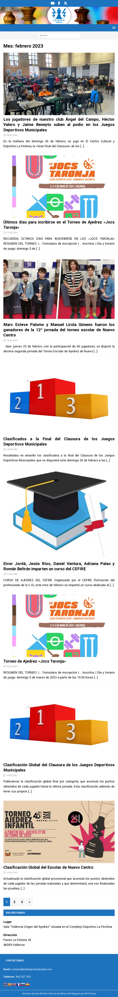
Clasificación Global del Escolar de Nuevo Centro (48, 867)
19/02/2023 (12, 775)
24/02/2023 (12, 340)
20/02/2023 (12, 666)
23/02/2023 (12, 574)
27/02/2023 (12, 232)
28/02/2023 (12, 135)
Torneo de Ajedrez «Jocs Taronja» (34, 661)
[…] (82, 146)
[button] (113, 27)
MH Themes (90, 993)
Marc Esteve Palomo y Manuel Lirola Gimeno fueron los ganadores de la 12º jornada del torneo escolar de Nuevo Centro (59, 329)
